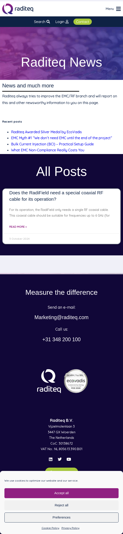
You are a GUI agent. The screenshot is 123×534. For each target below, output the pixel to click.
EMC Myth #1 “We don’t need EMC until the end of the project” (61, 138)
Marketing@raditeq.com (62, 317)
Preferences (62, 517)
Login (62, 21)
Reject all (61, 505)
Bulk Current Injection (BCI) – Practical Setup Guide (52, 144)
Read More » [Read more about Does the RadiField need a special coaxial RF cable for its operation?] (18, 226)
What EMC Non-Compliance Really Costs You (47, 150)
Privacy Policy (70, 528)
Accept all (61, 493)
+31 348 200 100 (61, 339)
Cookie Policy (50, 528)
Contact (82, 21)
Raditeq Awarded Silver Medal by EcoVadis (46, 132)
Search (42, 21)
